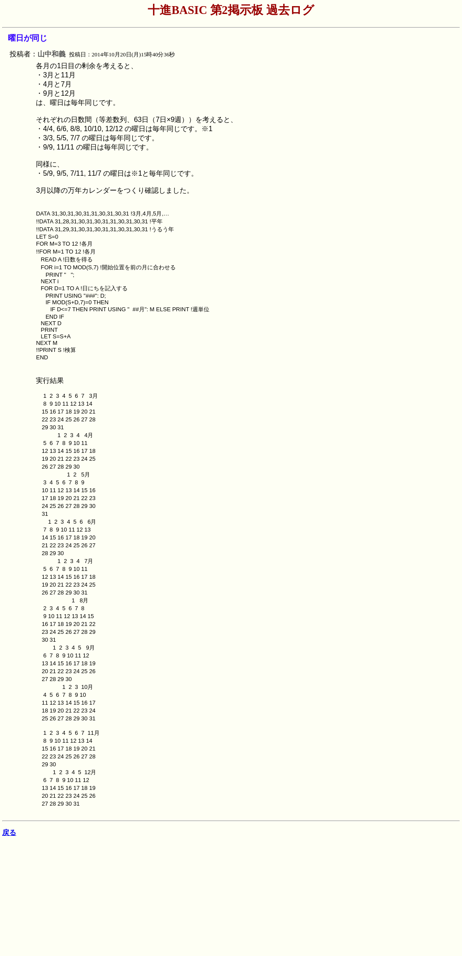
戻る (9, 832)
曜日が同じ (27, 38)
